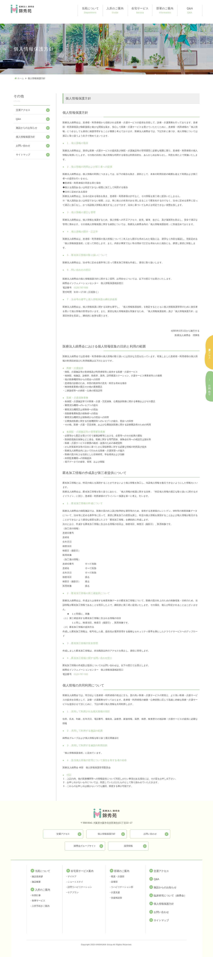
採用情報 (128, 845)
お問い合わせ (23, 145)
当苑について (90, 10)
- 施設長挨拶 (37, 876)
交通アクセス (23, 110)
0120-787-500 (81, 287)
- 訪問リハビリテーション (79, 887)
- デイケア (71, 876)
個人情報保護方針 (25, 136)
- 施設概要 (36, 881)
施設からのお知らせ (26, 127)
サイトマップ (23, 154)
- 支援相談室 (116, 897)
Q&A (190, 10)
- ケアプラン (72, 892)
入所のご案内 (115, 10)
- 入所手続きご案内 (40, 906)
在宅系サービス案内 (82, 870)
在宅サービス (140, 10)
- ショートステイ (74, 881)
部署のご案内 (165, 10)
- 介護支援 (115, 892)
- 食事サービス (38, 900)
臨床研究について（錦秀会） (170, 895)
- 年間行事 (36, 895)
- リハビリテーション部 (121, 887)
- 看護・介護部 (117, 876)
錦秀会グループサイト (85, 845)
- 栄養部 (114, 881)
